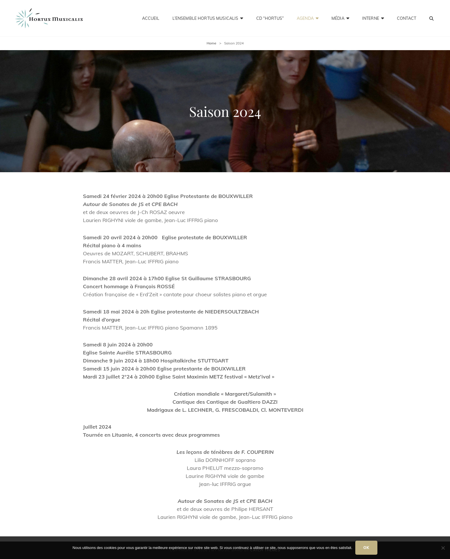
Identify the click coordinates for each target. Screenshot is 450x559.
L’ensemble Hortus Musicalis (205, 18)
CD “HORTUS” (270, 18)
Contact (406, 18)
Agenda (305, 18)
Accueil (151, 18)
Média (337, 18)
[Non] (443, 548)
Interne (370, 18)
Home (211, 43)
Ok (366, 547)
